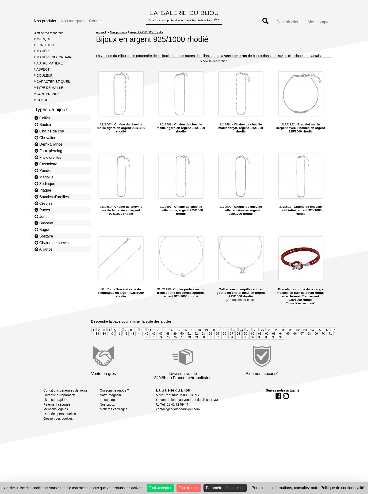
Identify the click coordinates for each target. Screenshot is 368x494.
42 (125, 341)
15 (178, 338)
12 (156, 338)
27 (262, 338)
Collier (42, 118)
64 (281, 341)
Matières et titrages (113, 417)
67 (302, 341)
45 (146, 341)
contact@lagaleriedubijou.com (178, 417)
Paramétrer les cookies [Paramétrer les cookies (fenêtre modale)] (225, 488)
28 (269, 338)
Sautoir (42, 124)
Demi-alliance (48, 144)
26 (255, 338)
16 (185, 338)
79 (196, 345)
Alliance (43, 249)
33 (305, 338)
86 (245, 345)
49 (174, 341)
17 (192, 338)
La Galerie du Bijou (173, 399)
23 (234, 338)
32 (297, 338)
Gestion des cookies (58, 427)
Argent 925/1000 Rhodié (146, 32)
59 (245, 341)
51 (189, 341)
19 (206, 338)
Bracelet (43, 223)
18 (199, 338)
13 (163, 338)
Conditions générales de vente (65, 399)
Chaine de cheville (52, 243)
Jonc (40, 216)
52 (196, 341)
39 (104, 341)
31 (290, 338)
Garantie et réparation (59, 403)
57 (231, 341)
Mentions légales (55, 417)
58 (238, 341)
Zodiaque (44, 183)
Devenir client (288, 22)
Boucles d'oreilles (51, 197)
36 (326, 338)
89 (266, 345)
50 (182, 341)
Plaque (42, 190)
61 (259, 341)
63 (274, 341)
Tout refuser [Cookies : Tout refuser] (189, 488)
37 (333, 338)
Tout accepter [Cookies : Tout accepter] (160, 488)
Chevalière (46, 138)
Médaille (44, 177)
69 (316, 341)
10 (142, 338)
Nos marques (72, 21)
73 (153, 345)
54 (210, 341)
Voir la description (213, 69)
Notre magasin (110, 403)
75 (167, 345)
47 (160, 341)
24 (241, 338)
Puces (42, 210)
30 (283, 338)
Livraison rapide (54, 408)
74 (160, 345)
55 (217, 341)
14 (170, 338)
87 (252, 345)
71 (330, 341)
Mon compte (319, 22)
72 (146, 345)
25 (248, 338)
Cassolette (46, 164)
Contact (96, 21)
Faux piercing (48, 151)
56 (224, 341)
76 (174, 345)
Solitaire (43, 236)
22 (227, 338)
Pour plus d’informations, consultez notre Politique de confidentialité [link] (308, 488)
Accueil (101, 32)
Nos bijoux (107, 413)
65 (288, 341)
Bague (42, 229)
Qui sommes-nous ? (114, 399)
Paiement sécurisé (56, 413)
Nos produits (45, 21)
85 (238, 345)
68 (309, 341)
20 (213, 338)
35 (319, 338)
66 (295, 341)
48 (167, 341)
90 (274, 345)
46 (153, 341)
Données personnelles (59, 422)
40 (111, 341)
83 (224, 345)
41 (118, 341)
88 (259, 345)
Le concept (108, 408)
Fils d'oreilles (47, 157)
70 (323, 341)
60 (252, 341)
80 (203, 345)
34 (312, 338)
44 (139, 341)
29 (276, 338)
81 (210, 345)
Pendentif (44, 170)
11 (149, 338)
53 (203, 341)
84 (231, 345)
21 (220, 338)
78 (189, 345)
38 (97, 341)
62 (266, 341)
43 (132, 341)
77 (182, 345)
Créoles (43, 203)
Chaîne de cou (49, 131)
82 (217, 345)
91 (281, 345)
